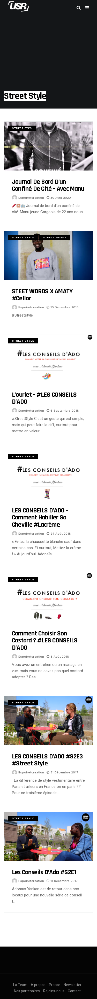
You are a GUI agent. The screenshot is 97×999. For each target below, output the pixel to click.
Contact (74, 991)
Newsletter (72, 985)
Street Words (54, 237)
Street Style (23, 237)
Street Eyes (22, 128)
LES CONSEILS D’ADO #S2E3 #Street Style (47, 760)
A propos (38, 985)
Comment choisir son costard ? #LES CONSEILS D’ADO (44, 640)
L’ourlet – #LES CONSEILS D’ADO (44, 398)
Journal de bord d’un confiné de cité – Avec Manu (48, 185)
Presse (54, 985)
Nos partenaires (27, 991)
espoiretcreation (31, 197)
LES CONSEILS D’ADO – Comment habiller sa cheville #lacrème (40, 517)
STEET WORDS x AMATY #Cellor (42, 295)
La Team (20, 985)
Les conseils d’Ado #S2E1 (44, 872)
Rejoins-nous (53, 991)
